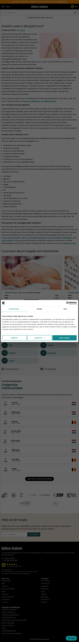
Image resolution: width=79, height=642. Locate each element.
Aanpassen (39, 338)
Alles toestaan (64, 338)
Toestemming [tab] (14, 309)
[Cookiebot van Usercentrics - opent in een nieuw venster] (68, 303)
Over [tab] (65, 309)
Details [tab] (39, 309)
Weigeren (14, 338)
